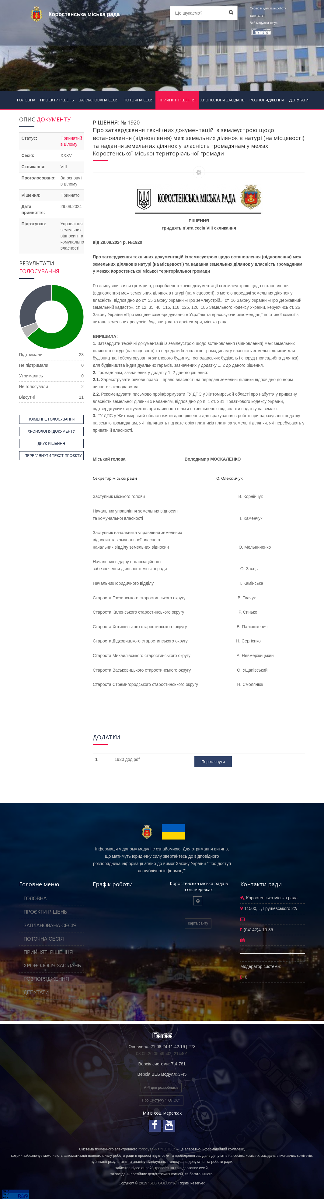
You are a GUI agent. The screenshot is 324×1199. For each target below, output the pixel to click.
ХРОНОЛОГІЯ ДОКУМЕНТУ (51, 431)
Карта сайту (198, 923)
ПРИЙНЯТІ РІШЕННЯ (177, 100)
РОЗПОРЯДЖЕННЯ (266, 100)
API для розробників (161, 1087)
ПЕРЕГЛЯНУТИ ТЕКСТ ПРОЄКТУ (53, 456)
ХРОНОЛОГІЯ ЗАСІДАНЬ (222, 100)
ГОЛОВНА (26, 100)
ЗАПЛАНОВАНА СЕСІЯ (99, 100)
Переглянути (213, 761)
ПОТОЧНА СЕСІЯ (139, 100)
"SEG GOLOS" (160, 1183)
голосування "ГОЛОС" (157, 1149)
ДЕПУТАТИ (298, 100)
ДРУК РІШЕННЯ (51, 443)
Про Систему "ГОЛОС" (161, 1100)
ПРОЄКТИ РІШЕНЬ (57, 100)
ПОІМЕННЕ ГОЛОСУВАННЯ (51, 419)
